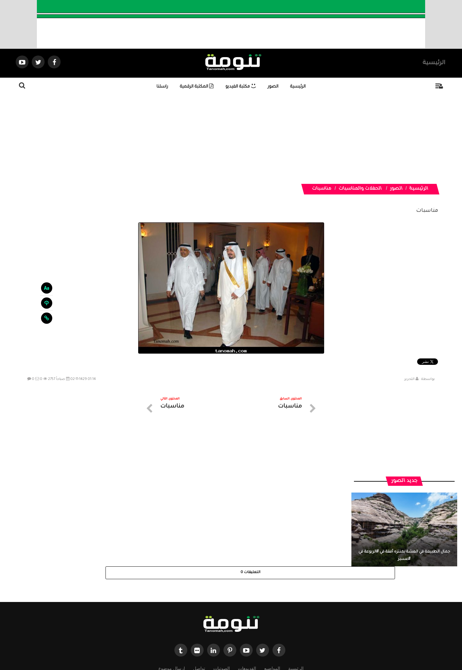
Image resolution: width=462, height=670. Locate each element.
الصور (273, 86)
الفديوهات (247, 612)
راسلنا (162, 86)
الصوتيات (221, 612)
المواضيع (272, 612)
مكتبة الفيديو (240, 86)
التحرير (409, 379)
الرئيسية (434, 63)
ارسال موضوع (171, 612)
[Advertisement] (264, 139)
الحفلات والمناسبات (360, 189)
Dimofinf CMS (237, 643)
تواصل (199, 612)
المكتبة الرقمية (197, 86)
